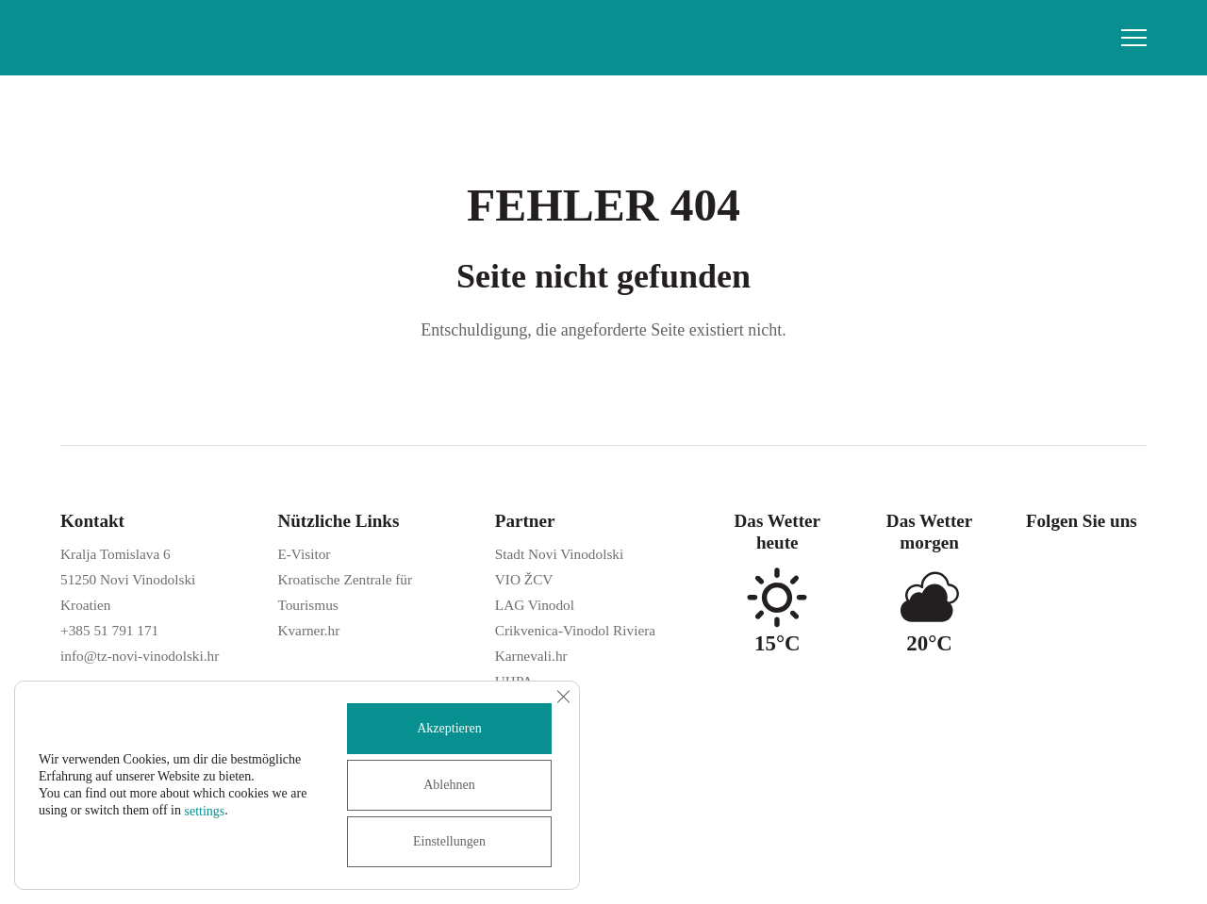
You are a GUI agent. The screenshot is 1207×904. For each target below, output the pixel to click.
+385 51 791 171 (109, 630)
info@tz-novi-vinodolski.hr (139, 656)
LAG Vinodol (534, 605)
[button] (1134, 38)
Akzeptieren (449, 728)
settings (205, 811)
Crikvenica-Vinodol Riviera (575, 630)
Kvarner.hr (308, 630)
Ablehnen (448, 785)
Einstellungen (449, 841)
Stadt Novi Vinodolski (559, 554)
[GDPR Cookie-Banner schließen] (563, 697)
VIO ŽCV (524, 579)
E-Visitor (303, 554)
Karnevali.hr (531, 656)
